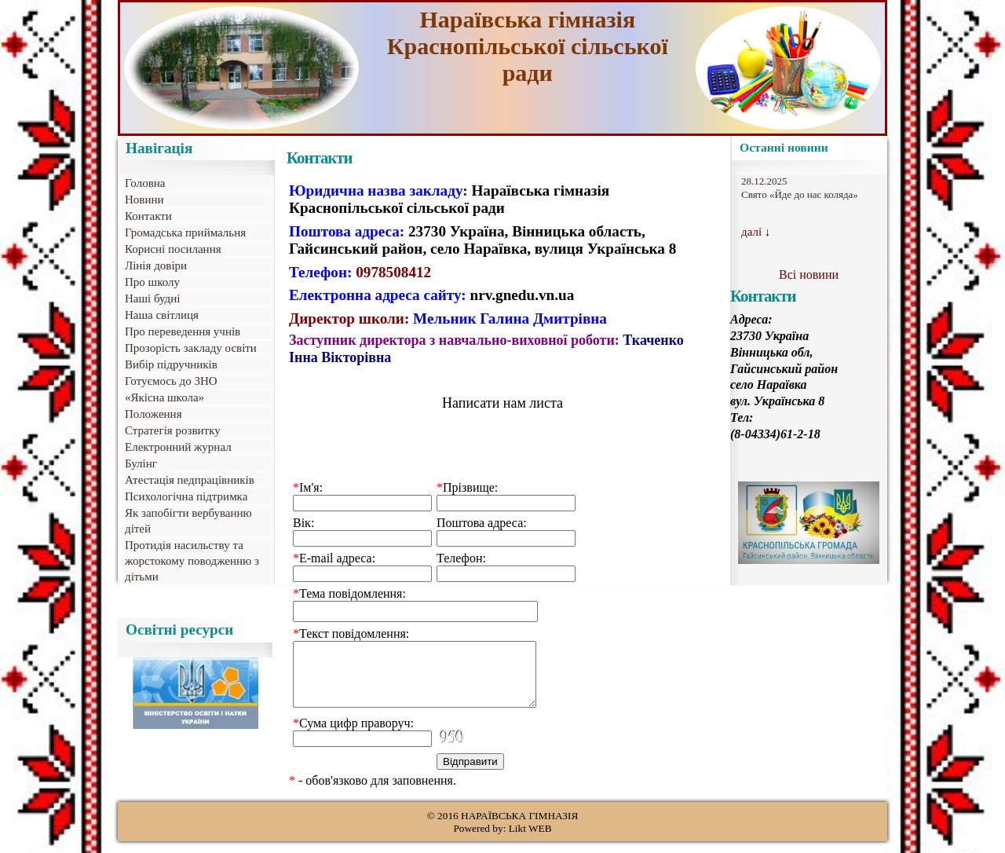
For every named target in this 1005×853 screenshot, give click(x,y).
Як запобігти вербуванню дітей (188, 521)
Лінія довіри (156, 265)
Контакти (148, 216)
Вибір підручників (171, 364)
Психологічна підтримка (186, 496)
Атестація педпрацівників (189, 480)
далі (751, 231)
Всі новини (809, 274)
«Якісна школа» (164, 397)
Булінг (141, 463)
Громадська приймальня (185, 232)
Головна (145, 183)
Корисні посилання (173, 249)
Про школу (152, 282)
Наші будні (152, 298)
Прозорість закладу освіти (191, 348)
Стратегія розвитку (173, 430)
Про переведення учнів (182, 331)
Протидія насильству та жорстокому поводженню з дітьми (192, 561)
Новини (144, 199)
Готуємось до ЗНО (171, 381)
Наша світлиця (162, 315)
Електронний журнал (178, 447)
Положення (153, 414)
